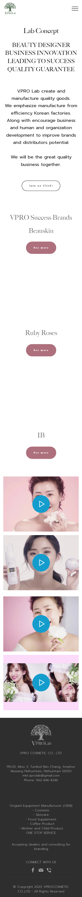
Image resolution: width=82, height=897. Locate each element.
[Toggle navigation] (75, 8)
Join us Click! (41, 189)
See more (41, 252)
